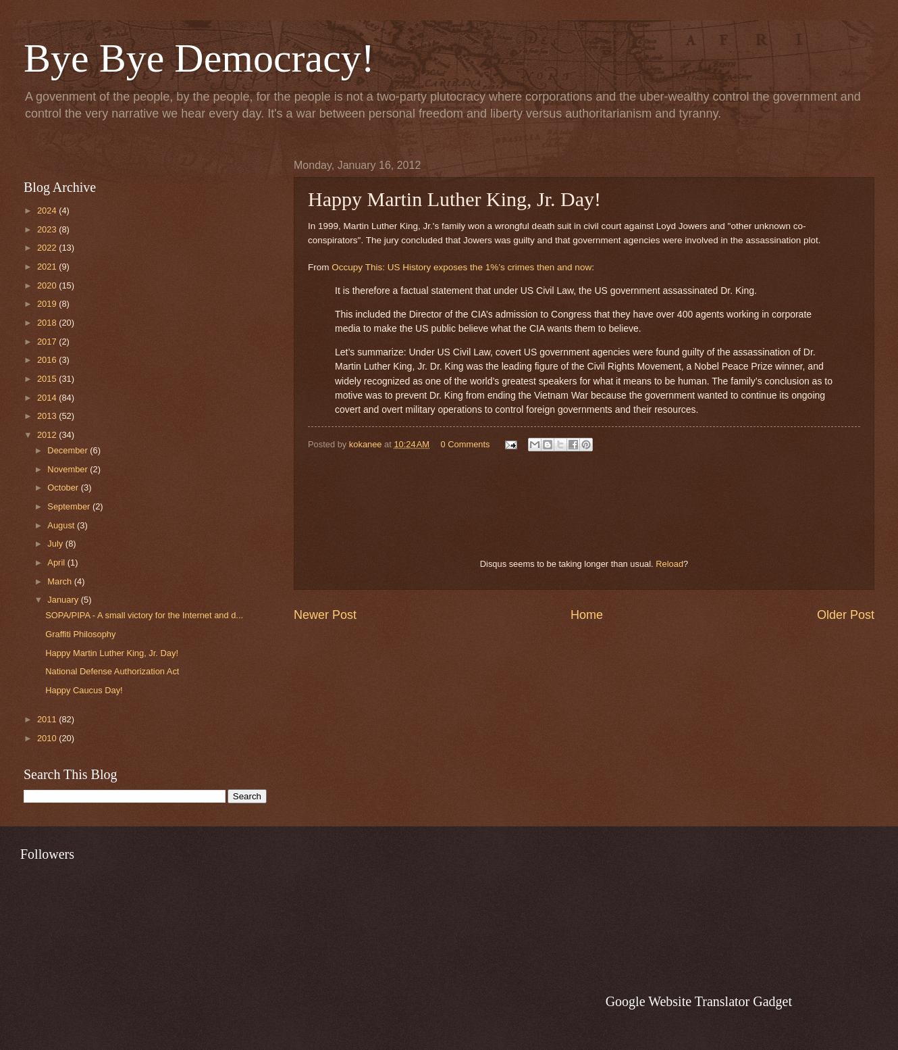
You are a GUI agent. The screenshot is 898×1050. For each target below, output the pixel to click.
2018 (48, 323)
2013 (48, 416)
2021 (48, 266)
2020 (48, 285)
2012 (48, 435)
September (70, 506)
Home (587, 615)
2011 (48, 719)
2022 (48, 248)
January (63, 600)
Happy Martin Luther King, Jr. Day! (111, 653)
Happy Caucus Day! (84, 690)
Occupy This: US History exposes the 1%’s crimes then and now (461, 267)
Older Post (845, 615)
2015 (48, 379)
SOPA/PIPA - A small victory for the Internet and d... (144, 615)
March (60, 581)
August (62, 525)
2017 (48, 341)
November (68, 469)
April (57, 562)
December (68, 450)
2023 (48, 229)
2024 (48, 210)
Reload (669, 564)
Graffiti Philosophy (80, 634)
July (56, 544)
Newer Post (325, 615)
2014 (48, 398)
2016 (48, 360)
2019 (48, 304)
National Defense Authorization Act (112, 671)
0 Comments (465, 444)
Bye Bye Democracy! (199, 58)
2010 (48, 738)
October (63, 487)
